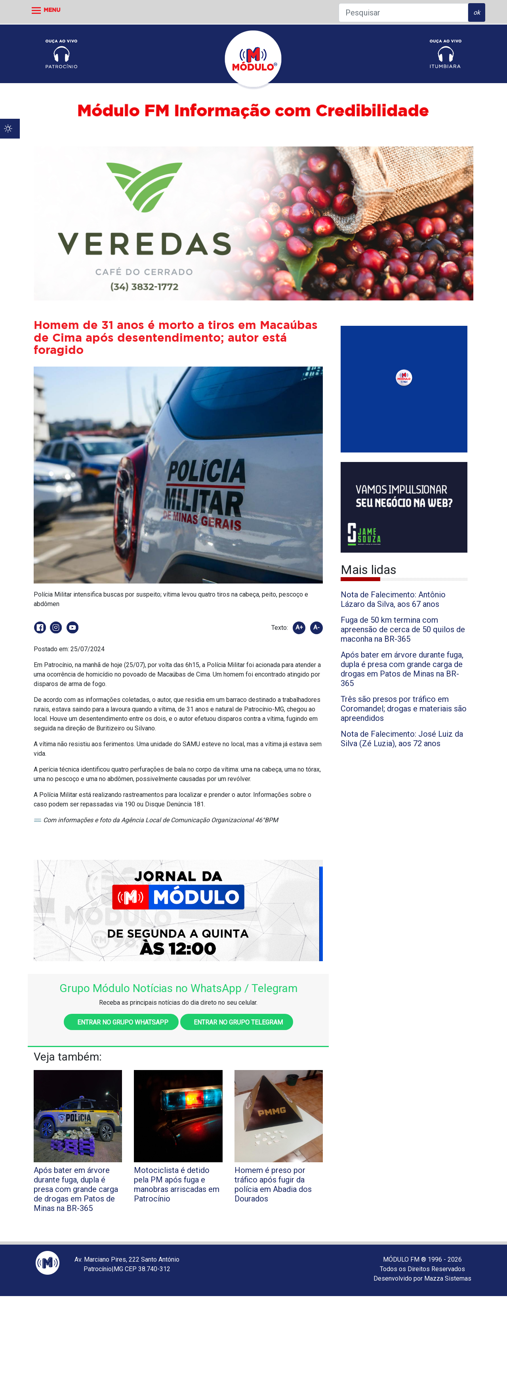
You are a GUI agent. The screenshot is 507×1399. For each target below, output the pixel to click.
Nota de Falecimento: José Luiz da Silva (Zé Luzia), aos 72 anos (402, 738)
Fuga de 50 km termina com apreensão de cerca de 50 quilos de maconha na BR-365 (403, 629)
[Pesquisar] (403, 12)
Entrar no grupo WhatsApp (121, 1022)
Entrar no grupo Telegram (237, 1022)
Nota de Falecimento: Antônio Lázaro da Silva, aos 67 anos (393, 599)
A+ (299, 627)
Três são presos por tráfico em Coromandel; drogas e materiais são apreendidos (404, 708)
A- (316, 627)
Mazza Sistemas (447, 1278)
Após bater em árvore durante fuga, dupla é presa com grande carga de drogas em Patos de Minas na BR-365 (402, 669)
